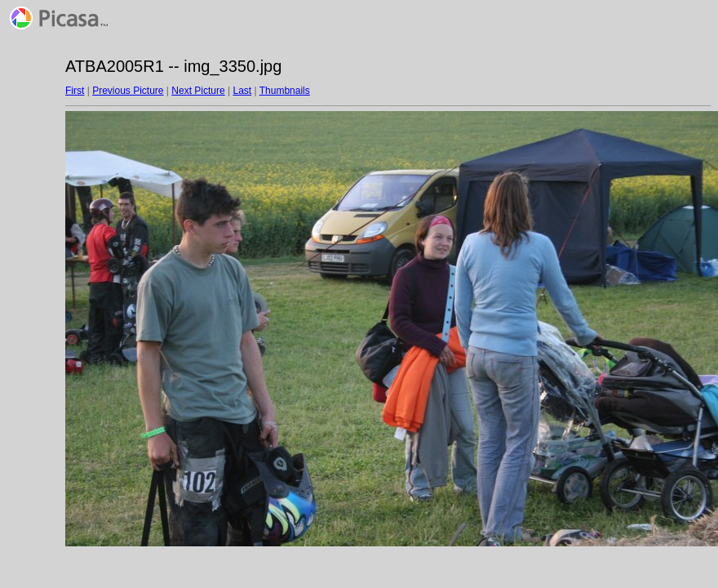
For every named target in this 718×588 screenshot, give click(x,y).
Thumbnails (284, 90)
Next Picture (197, 90)
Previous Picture (127, 90)
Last (242, 90)
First (74, 90)
